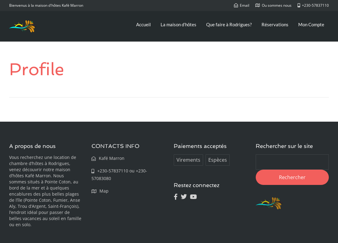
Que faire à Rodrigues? (229, 24)
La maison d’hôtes (178, 24)
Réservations (275, 24)
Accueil (143, 24)
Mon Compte (311, 24)
